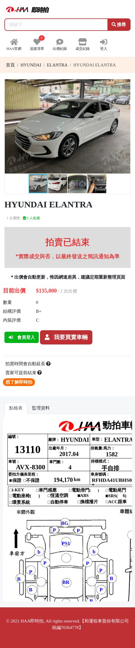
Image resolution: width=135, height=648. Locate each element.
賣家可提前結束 (23, 372)
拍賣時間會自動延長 (28, 363)
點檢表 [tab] (15, 408)
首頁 (10, 65)
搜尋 (119, 24)
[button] (125, 84)
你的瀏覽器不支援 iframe (67, 509)
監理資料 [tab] (41, 408)
